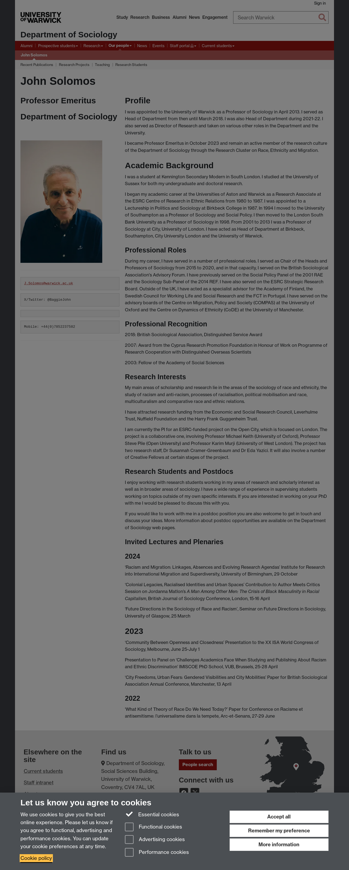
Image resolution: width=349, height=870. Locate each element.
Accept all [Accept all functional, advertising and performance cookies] (279, 817)
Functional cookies (153, 827)
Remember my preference (279, 830)
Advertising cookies (155, 840)
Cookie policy (36, 858)
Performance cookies (157, 853)
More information (278, 844)
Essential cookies (152, 814)
